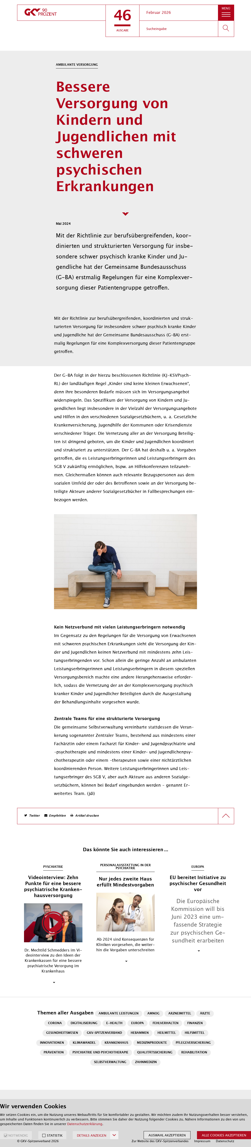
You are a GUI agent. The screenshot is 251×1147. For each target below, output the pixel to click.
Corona (55, 1023)
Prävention (54, 1052)
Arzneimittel (179, 1013)
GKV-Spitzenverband (104, 1032)
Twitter (34, 815)
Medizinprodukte (152, 1042)
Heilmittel (166, 1032)
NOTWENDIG (18, 1135)
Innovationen (52, 1042)
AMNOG (153, 1013)
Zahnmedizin (146, 1062)
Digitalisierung (84, 1023)
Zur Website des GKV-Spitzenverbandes (160, 1141)
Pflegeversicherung (193, 1042)
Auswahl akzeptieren (167, 1135)
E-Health (114, 1023)
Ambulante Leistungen (119, 1013)
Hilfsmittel (195, 1032)
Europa (137, 1023)
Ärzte (205, 1013)
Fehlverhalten (165, 1023)
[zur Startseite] (61, 13)
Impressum (202, 1141)
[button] (122, 21)
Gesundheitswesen (62, 1032)
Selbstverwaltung (110, 1062)
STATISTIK (55, 1135)
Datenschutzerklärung (84, 1124)
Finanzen (195, 1023)
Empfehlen (57, 815)
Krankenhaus (116, 1042)
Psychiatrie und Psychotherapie (100, 1052)
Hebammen (140, 1032)
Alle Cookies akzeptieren (224, 1135)
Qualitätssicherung (154, 1052)
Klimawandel (84, 1042)
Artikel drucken (87, 815)
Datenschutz (225, 1141)
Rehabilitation (194, 1052)
